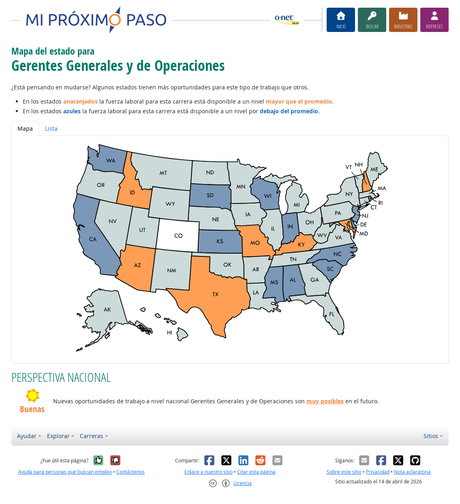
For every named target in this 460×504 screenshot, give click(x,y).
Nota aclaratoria (412, 471)
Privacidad (377, 471)
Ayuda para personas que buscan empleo (65, 471)
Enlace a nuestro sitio (208, 471)
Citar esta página (256, 471)
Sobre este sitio (344, 471)
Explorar (58, 436)
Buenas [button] (32, 409)
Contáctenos (130, 471)
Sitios (431, 436)
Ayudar (26, 436)
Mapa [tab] (25, 128)
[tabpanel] (230, 249)
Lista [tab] (51, 128)
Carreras (91, 436)
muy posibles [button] (325, 401)
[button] (32, 395)
